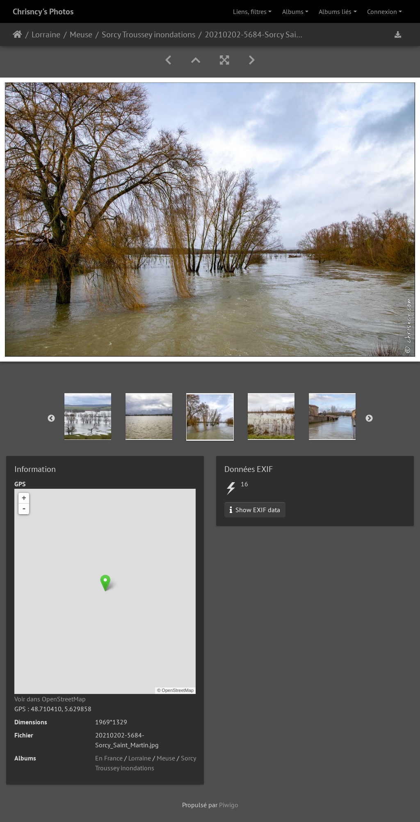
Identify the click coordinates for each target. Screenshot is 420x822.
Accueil (17, 34)
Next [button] (369, 418)
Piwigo (228, 805)
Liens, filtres (250, 11)
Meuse (81, 34)
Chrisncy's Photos (43, 11)
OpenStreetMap (178, 690)
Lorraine (46, 34)
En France (109, 758)
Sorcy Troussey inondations (148, 34)
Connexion (382, 11)
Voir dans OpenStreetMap (50, 699)
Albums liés (335, 11)
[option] (88, 416)
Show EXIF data (255, 510)
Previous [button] (51, 418)
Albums (293, 11)
